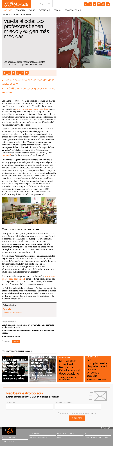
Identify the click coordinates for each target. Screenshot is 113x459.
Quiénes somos (8, 441)
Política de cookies (65, 433)
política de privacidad (88, 413)
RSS (86, 433)
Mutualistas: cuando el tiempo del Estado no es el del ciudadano (70, 367)
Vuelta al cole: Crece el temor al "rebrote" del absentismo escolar (28, 331)
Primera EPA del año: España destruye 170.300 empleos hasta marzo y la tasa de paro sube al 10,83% (42, 367)
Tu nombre (10, 402)
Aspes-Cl (6, 155)
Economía (20, 11)
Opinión (57, 11)
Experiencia (44, 11)
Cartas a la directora (65, 356)
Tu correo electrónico (63, 402)
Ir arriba (105, 428)
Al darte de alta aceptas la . (77, 413)
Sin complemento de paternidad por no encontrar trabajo (97, 367)
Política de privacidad (38, 437)
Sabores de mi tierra (13, 15)
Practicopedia (72, 11)
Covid (16, 341)
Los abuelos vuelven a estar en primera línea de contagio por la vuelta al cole (28, 326)
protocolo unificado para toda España (32, 109)
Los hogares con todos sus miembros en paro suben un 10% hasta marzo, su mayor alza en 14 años (13, 367)
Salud (32, 11)
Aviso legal (34, 433)
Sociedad (7, 11)
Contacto (61, 437)
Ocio (84, 11)
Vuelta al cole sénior (11, 336)
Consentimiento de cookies (96, 437)
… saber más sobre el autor (12, 312)
